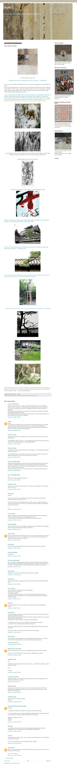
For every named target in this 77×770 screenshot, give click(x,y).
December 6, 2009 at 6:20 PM (14, 457)
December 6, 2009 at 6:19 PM (14, 443)
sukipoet (10, 579)
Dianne (9, 544)
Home (28, 760)
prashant (10, 747)
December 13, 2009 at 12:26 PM (15, 743)
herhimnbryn (11, 696)
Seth (9, 603)
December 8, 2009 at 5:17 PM (14, 681)
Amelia (9, 493)
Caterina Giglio (11, 552)
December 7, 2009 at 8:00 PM (14, 632)
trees (37, 395)
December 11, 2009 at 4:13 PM (14, 731)
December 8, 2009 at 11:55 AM (14, 655)
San (9, 735)
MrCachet (10, 636)
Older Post (48, 760)
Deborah (10, 571)
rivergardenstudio (12, 676)
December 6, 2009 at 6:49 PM (14, 470)
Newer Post (7, 760)
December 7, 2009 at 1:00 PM (14, 574)
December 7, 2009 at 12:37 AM (14, 529)
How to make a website (13, 753)
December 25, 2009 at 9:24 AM (14, 755)
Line (27, 395)
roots (29, 395)
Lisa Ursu (10, 588)
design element (11, 395)
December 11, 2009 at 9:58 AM (14, 722)
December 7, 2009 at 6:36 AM (14, 548)
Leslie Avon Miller (12, 404)
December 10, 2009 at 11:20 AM (14, 701)
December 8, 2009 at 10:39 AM (14, 644)
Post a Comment (9, 758)
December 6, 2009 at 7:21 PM (14, 489)
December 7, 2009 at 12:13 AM (14, 520)
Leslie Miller (23, 395)
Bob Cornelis (11, 448)
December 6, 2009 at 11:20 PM (14, 509)
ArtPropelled (11, 524)
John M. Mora (11, 434)
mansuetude (10, 659)
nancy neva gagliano (12, 461)
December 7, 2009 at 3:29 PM (14, 584)
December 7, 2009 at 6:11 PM (14, 598)
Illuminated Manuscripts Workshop (16, 706)
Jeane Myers (11, 484)
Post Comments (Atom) (15, 763)
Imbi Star (16, 395)
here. (45, 100)
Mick (9, 726)
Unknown (10, 533)
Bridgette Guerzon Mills (13, 648)
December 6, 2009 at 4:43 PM (14, 430)
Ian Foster (10, 513)
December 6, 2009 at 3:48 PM (14, 417)
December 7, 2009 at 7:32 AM (14, 556)
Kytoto (19, 395)
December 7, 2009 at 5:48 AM (14, 540)
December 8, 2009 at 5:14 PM (14, 672)
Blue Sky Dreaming (12, 560)
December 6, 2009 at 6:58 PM (14, 480)
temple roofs (33, 395)
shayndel (10, 612)
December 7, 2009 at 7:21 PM (14, 608)
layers (8, 7)
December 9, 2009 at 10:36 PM (14, 692)
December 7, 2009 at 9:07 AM (14, 566)
